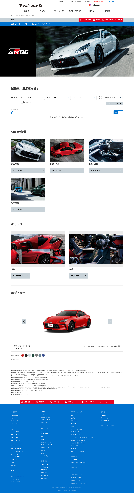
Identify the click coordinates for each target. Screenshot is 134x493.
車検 (72, 415)
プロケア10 (73, 423)
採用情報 (74, 467)
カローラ (13, 429)
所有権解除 (78, 1)
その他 (102, 412)
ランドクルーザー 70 (46, 442)
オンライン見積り (85, 20)
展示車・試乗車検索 (107, 425)
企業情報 (61, 1)
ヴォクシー (14, 426)
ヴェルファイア (15, 423)
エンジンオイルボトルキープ (78, 440)
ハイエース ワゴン (15, 482)
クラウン (13, 445)
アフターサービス (77, 412)
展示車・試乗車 (107, 20)
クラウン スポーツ (15, 454)
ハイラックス (45, 411)
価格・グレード (15, 24)
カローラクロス (15, 434)
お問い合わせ (87, 1)
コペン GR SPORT (16, 457)
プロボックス (44, 428)
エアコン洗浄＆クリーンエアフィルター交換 (82, 437)
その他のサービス (77, 474)
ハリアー (43, 414)
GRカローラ (14, 459)
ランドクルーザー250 (47, 445)
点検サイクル (74, 421)
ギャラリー (45, 24)
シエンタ (13, 468)
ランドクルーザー (45, 447)
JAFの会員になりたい (76, 477)
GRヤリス (13, 465)
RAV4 (42, 439)
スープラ (13, 470)
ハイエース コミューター (17, 476)
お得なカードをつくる (76, 480)
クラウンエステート (16, 448)
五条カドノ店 (44, 464)
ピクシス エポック (45, 417)
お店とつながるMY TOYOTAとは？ (79, 483)
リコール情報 (69, 1)
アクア (12, 418)
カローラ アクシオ (15, 432)
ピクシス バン (45, 422)
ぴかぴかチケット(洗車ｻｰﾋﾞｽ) (78, 451)
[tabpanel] (67, 51)
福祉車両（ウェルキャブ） (18, 415)
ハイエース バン (15, 479)
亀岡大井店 (44, 472)
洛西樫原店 (44, 470)
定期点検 (73, 418)
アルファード (14, 421)
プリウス (43, 425)
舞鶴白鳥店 (44, 478)
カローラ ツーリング (16, 440)
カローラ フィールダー (17, 443)
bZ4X (42, 453)
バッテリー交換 (75, 445)
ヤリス (42, 431)
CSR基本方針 (74, 459)
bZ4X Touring (44, 456)
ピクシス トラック (45, 420)
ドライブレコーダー (76, 434)
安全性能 (34, 24)
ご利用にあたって (104, 421)
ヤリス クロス (44, 433)
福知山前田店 (44, 475)
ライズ (42, 436)
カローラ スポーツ (16, 437)
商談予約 (96, 20)
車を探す (14, 412)
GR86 (13, 20)
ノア (12, 473)
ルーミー (43, 450)
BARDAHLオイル (75, 426)
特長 (26, 24)
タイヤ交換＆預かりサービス (78, 443)
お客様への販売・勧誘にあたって (79, 462)
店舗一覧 (118, 20)
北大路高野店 (44, 467)
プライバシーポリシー (106, 418)
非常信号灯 (73, 448)
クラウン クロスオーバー (17, 451)
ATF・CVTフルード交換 (76, 429)
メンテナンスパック (76, 432)
